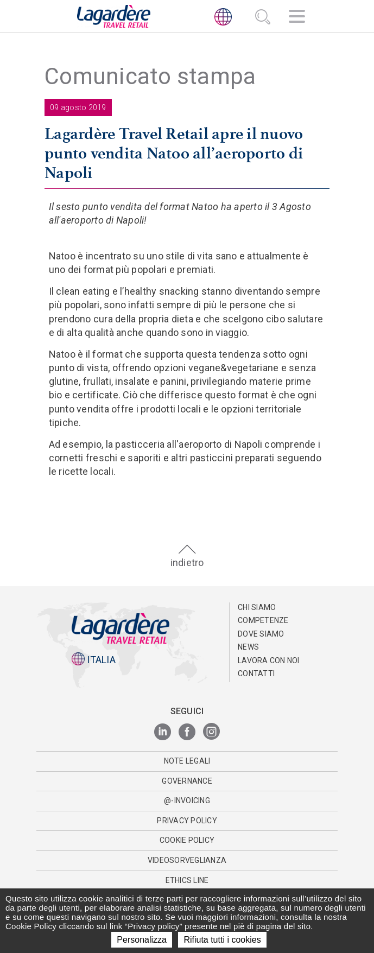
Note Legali (187, 761)
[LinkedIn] (162, 732)
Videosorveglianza (187, 860)
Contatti (256, 673)
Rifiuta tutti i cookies (222, 939)
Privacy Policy (187, 820)
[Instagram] (211, 732)
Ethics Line (187, 880)
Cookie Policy (187, 840)
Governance (187, 781)
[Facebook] (187, 732)
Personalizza (142, 939)
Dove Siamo (261, 634)
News (248, 647)
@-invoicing (187, 800)
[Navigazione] (297, 18)
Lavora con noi (269, 660)
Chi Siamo (257, 607)
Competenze (263, 620)
